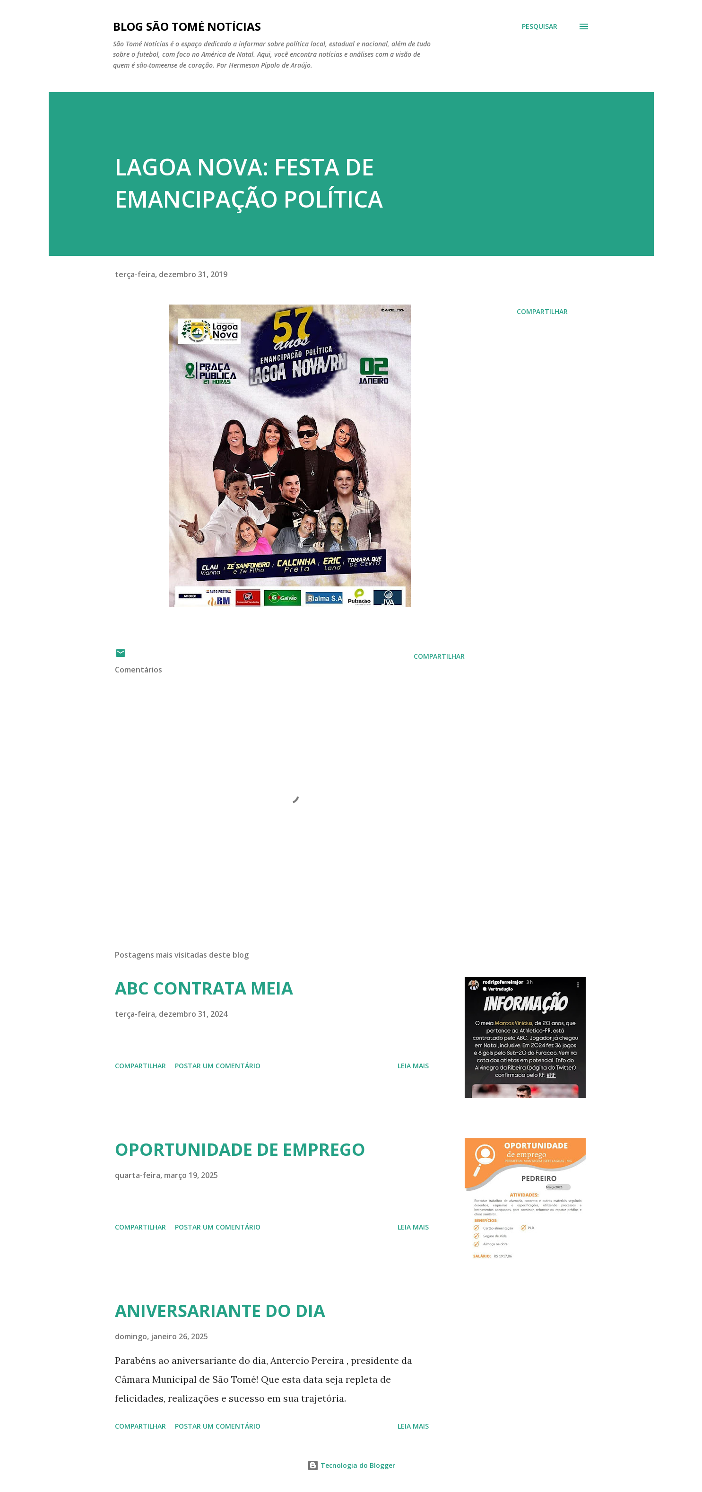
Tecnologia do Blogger (351, 1465)
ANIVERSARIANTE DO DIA (220, 1310)
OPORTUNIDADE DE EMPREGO (240, 1149)
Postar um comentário (217, 1065)
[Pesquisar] (539, 26)
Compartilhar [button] (542, 311)
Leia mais (413, 1065)
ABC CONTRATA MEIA (204, 988)
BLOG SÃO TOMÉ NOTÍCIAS (187, 26)
